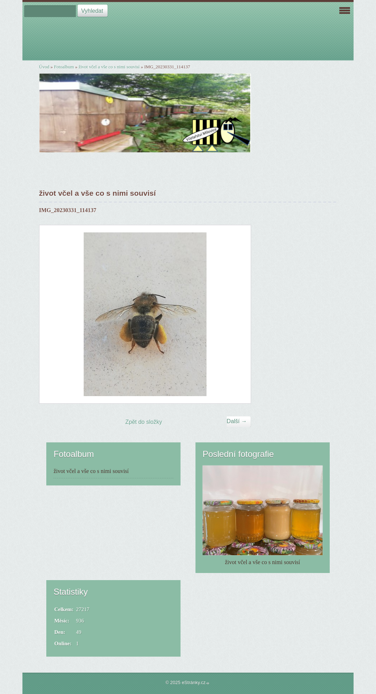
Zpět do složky (143, 422)
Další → (237, 421)
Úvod (44, 66)
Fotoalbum (64, 66)
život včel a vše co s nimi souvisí (109, 66)
